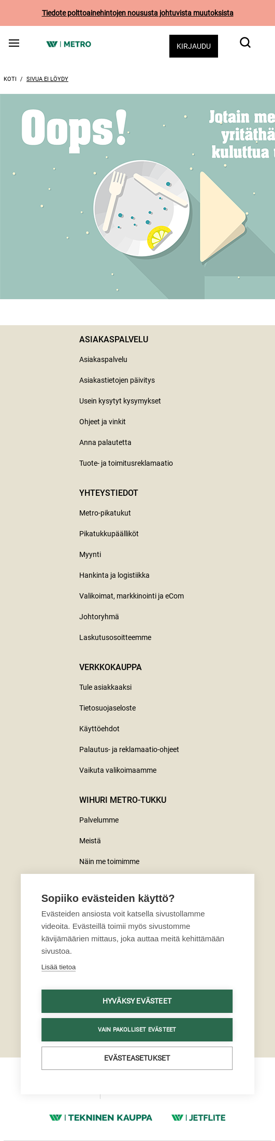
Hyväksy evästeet (137, 1001)
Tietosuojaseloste (107, 708)
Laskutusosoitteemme (115, 637)
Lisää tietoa (58, 967)
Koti (10, 79)
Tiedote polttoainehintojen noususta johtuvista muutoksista (138, 13)
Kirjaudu (194, 46)
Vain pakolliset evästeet (137, 1029)
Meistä (90, 841)
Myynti (90, 554)
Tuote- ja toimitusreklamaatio (126, 463)
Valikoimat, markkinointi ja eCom (131, 596)
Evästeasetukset (137, 1058)
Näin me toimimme (109, 861)
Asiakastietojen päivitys (117, 380)
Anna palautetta (105, 442)
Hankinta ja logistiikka (114, 575)
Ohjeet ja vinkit (102, 422)
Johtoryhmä (99, 617)
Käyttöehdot (99, 729)
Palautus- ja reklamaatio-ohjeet (129, 749)
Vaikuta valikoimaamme (117, 770)
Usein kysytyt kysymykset (120, 401)
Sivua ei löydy (47, 79)
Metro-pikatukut (105, 513)
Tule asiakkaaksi (105, 687)
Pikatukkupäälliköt (109, 534)
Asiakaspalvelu (103, 359)
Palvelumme (99, 820)
